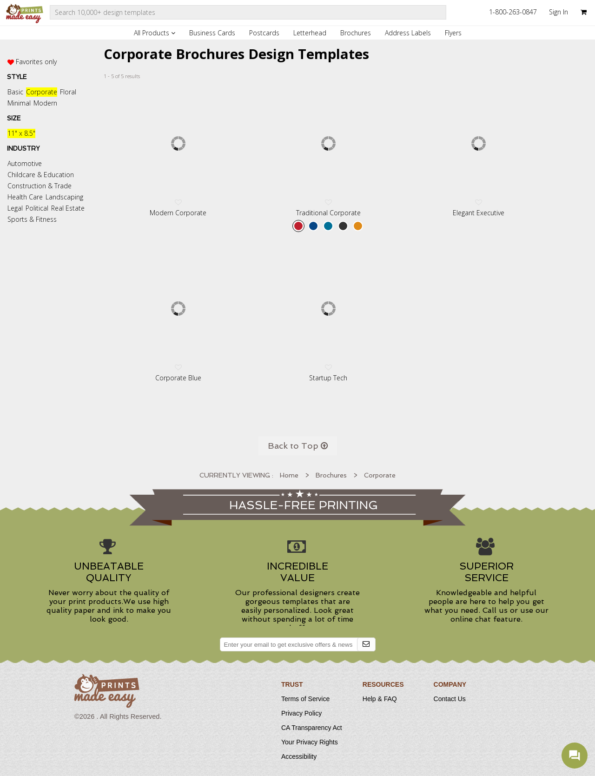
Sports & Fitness (32, 219)
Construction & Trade (39, 185)
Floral (68, 91)
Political (37, 208)
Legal (15, 208)
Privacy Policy (301, 713)
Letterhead (309, 32)
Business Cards (212, 32)
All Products (154, 32)
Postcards (264, 32)
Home (289, 475)
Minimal (19, 103)
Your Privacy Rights (309, 742)
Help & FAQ (380, 699)
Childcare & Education (40, 174)
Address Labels (408, 32)
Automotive (24, 163)
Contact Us (450, 699)
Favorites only (36, 61)
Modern (45, 103)
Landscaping (64, 196)
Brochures (355, 32)
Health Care (25, 196)
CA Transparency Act (311, 727)
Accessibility (299, 756)
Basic (15, 91)
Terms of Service (305, 699)
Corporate (41, 91)
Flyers (453, 32)
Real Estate (68, 208)
